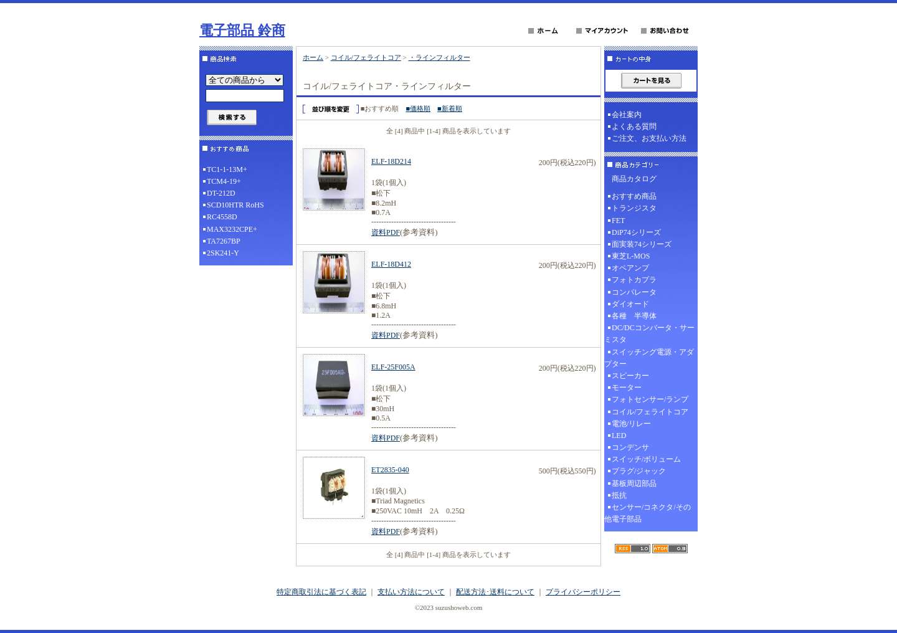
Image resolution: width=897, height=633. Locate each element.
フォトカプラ (634, 279)
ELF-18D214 (391, 161)
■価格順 (418, 108)
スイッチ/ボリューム (646, 459)
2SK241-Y (223, 253)
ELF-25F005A (393, 367)
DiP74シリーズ (636, 232)
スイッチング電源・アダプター (649, 358)
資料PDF (385, 232)
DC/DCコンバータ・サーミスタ (649, 333)
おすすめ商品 (634, 196)
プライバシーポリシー (583, 592)
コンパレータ (634, 292)
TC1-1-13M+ (227, 169)
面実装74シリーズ (642, 244)
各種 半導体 (634, 316)
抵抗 (619, 495)
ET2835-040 (390, 469)
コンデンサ (630, 447)
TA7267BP (223, 241)
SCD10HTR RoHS (235, 205)
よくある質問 (634, 126)
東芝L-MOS (631, 256)
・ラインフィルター (439, 57)
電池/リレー (631, 423)
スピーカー (630, 375)
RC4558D (222, 216)
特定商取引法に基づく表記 (321, 592)
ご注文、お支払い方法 (649, 138)
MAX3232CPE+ (232, 229)
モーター (627, 387)
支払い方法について (411, 592)
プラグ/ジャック (639, 471)
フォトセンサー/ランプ (650, 399)
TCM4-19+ (224, 181)
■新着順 (449, 108)
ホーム (313, 57)
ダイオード (630, 304)
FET (618, 220)
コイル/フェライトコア (366, 57)
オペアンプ (630, 268)
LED (619, 435)
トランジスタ (634, 208)
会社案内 (627, 114)
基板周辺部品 (634, 483)
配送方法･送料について (495, 592)
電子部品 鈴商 (242, 30)
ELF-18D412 (391, 264)
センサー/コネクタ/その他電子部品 (647, 513)
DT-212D (221, 193)
